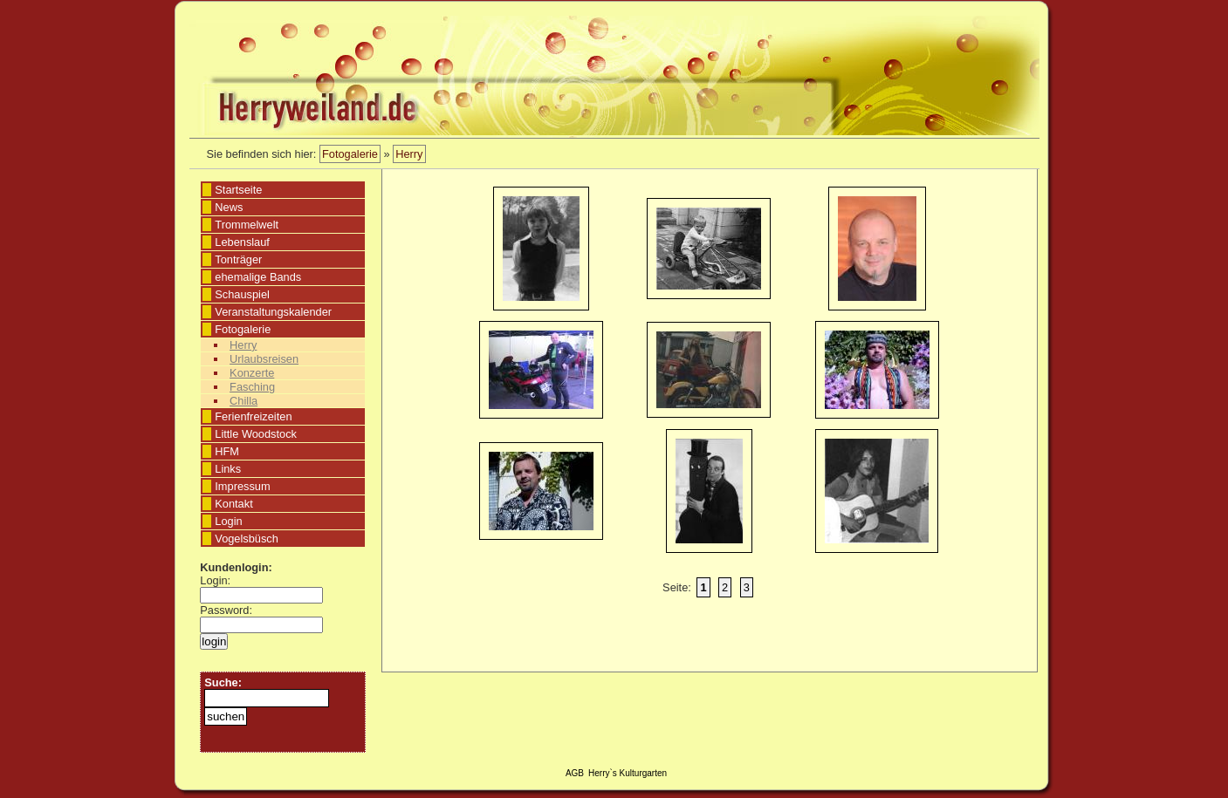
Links (228, 468)
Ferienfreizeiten (253, 416)
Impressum (242, 486)
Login (228, 521)
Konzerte (252, 372)
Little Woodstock (256, 433)
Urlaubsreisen (264, 358)
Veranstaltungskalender (273, 311)
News (229, 207)
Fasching (252, 386)
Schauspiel (242, 294)
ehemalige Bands (258, 276)
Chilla (243, 400)
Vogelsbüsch (246, 538)
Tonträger (238, 259)
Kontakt (233, 503)
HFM (227, 451)
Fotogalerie (350, 153)
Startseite (238, 189)
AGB (575, 773)
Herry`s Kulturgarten (627, 773)
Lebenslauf (242, 242)
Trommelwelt (246, 224)
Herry (408, 153)
